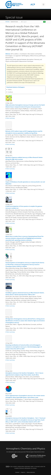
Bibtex (10, 89)
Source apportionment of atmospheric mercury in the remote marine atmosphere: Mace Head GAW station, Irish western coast (25, 396)
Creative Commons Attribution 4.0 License (25, 468)
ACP (33, 4)
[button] (21, 21)
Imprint (23, 472)
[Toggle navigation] (43, 4)
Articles (7, 21)
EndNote (10, 92)
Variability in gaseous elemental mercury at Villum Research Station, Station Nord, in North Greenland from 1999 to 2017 (24, 293)
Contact (17, 472)
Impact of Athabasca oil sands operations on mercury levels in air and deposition (25, 183)
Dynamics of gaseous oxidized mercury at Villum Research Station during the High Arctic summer (24, 158)
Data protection (31, 472)
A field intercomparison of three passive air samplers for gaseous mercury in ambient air (23, 207)
